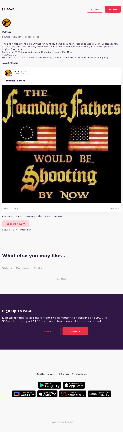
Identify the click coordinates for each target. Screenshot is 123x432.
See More (61, 279)
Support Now (15, 223)
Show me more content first (16, 230)
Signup (113, 9)
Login (95, 9)
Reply (114, 208)
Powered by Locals (61, 421)
